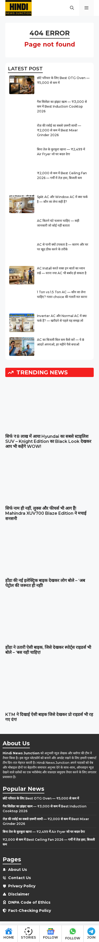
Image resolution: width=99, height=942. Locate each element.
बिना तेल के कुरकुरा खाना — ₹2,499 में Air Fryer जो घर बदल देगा (44, 832)
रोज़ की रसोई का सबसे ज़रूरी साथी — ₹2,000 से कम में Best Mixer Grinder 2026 (59, 130)
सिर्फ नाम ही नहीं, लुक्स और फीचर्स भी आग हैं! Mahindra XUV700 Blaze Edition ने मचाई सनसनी (45, 513)
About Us (17, 869)
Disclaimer (18, 894)
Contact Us (19, 877)
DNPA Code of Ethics (29, 902)
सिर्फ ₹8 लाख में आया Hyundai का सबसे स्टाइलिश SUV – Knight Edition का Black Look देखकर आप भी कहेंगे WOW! (48, 441)
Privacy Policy (21, 886)
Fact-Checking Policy (29, 910)
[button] (72, 8)
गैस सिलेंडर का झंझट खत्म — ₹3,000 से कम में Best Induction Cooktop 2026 (62, 106)
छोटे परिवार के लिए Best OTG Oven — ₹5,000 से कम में (41, 798)
